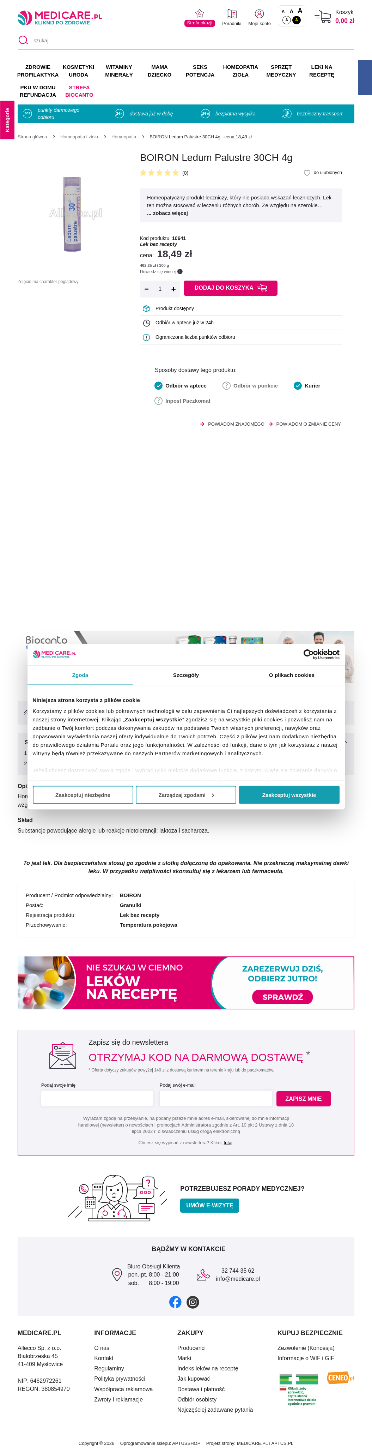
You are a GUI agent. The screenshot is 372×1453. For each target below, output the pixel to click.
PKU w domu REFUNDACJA (38, 91)
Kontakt (103, 1358)
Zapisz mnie (305, 1099)
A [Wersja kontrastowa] (296, 20)
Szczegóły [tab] (186, 675)
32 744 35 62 (237, 1271)
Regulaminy (109, 1368)
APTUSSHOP (186, 1443)
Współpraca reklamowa (123, 1389)
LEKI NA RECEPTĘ (321, 71)
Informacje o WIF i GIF (306, 1358)
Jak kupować (193, 1379)
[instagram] (193, 1302)
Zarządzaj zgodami (186, 795)
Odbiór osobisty (197, 1400)
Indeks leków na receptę (207, 1368)
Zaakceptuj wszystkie (289, 795)
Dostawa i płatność (201, 1389)
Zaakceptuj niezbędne (82, 795)
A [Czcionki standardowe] (283, 11)
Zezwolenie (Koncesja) (306, 1348)
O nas (101, 1348)
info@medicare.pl (238, 1279)
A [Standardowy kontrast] (286, 20)
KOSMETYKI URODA (78, 71)
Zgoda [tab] (80, 675)
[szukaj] (186, 40)
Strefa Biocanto (79, 91)
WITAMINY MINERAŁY (119, 71)
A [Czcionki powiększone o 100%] (300, 11)
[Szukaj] (23, 40)
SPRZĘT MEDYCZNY (281, 71)
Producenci (191, 1348)
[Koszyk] (323, 16)
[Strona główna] (32, 136)
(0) (185, 173)
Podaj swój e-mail (177, 1085)
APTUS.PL (282, 1443)
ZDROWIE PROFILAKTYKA (38, 71)
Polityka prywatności (119, 1379)
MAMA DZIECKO (160, 71)
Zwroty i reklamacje (118, 1400)
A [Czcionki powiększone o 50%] (292, 11)
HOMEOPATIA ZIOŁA (240, 71)
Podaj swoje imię (58, 1085)
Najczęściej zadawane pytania (215, 1410)
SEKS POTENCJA (200, 71)
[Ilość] (160, 289)
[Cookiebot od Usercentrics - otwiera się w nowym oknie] (309, 654)
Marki (184, 1358)
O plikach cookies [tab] (292, 675)
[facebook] (175, 1302)
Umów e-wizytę (209, 1205)
